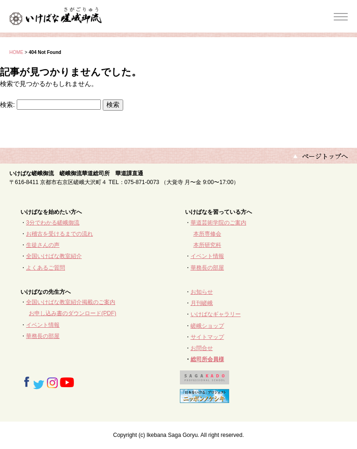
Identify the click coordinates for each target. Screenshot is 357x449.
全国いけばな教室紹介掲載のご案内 (70, 302)
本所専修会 (207, 234)
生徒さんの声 (43, 245)
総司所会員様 (207, 359)
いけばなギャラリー (216, 314)
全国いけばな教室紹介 (54, 256)
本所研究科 (207, 245)
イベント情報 (207, 256)
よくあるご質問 (45, 267)
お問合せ (202, 348)
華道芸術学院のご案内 (218, 222)
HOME (16, 52)
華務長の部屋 (207, 267)
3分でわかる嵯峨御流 (52, 222)
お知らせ (202, 292)
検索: (7, 104)
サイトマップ (207, 337)
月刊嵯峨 (202, 303)
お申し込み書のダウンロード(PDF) (72, 313)
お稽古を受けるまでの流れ (59, 234)
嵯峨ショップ (207, 326)
